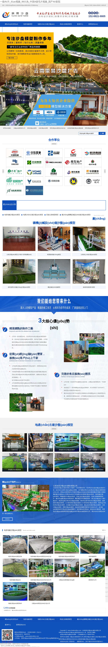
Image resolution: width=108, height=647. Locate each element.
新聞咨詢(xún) (93, 24)
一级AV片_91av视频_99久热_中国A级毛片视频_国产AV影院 (30, 1)
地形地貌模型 (27, 24)
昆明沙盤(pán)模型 (32, 128)
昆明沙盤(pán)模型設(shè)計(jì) (57, 128)
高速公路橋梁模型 (66, 24)
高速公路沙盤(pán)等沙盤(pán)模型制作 (23, 374)
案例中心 (80, 24)
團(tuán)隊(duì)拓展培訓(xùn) (19, 610)
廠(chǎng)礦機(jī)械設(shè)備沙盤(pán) (90, 619)
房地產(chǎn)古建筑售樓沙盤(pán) (26, 371)
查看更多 (54, 144)
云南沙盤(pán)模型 (43, 128)
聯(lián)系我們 (96, 5)
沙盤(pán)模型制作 (40, 336)
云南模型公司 (7, 610)
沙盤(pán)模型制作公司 (19, 128)
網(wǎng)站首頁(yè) (11, 24)
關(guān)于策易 (10, 29)
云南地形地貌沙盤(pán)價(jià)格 (75, 128)
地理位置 (103, 5)
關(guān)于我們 (88, 5)
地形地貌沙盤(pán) (41, 371)
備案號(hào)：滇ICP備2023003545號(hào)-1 (90, 641)
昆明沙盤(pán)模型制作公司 (92, 128)
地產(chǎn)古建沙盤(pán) (46, 24)
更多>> (104, 530)
